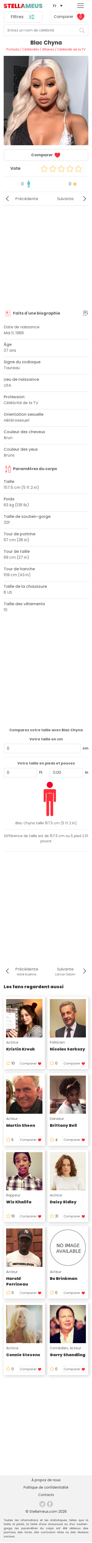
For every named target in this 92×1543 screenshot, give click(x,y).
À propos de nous (46, 1480)
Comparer (69, 17)
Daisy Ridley (63, 1202)
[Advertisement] (46, 258)
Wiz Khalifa (18, 1202)
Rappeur (13, 1195)
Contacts (46, 1496)
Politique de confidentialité (46, 1488)
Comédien (59, 1348)
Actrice (12, 1042)
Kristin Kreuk (20, 1049)
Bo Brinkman (63, 1279)
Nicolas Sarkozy (67, 1049)
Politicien (57, 1042)
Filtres (23, 17)
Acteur (12, 1119)
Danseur (57, 1119)
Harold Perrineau (17, 1282)
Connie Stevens (23, 1355)
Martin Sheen (20, 1126)
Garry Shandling (67, 1355)
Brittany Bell (63, 1126)
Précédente (21, 199)
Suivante (72, 199)
